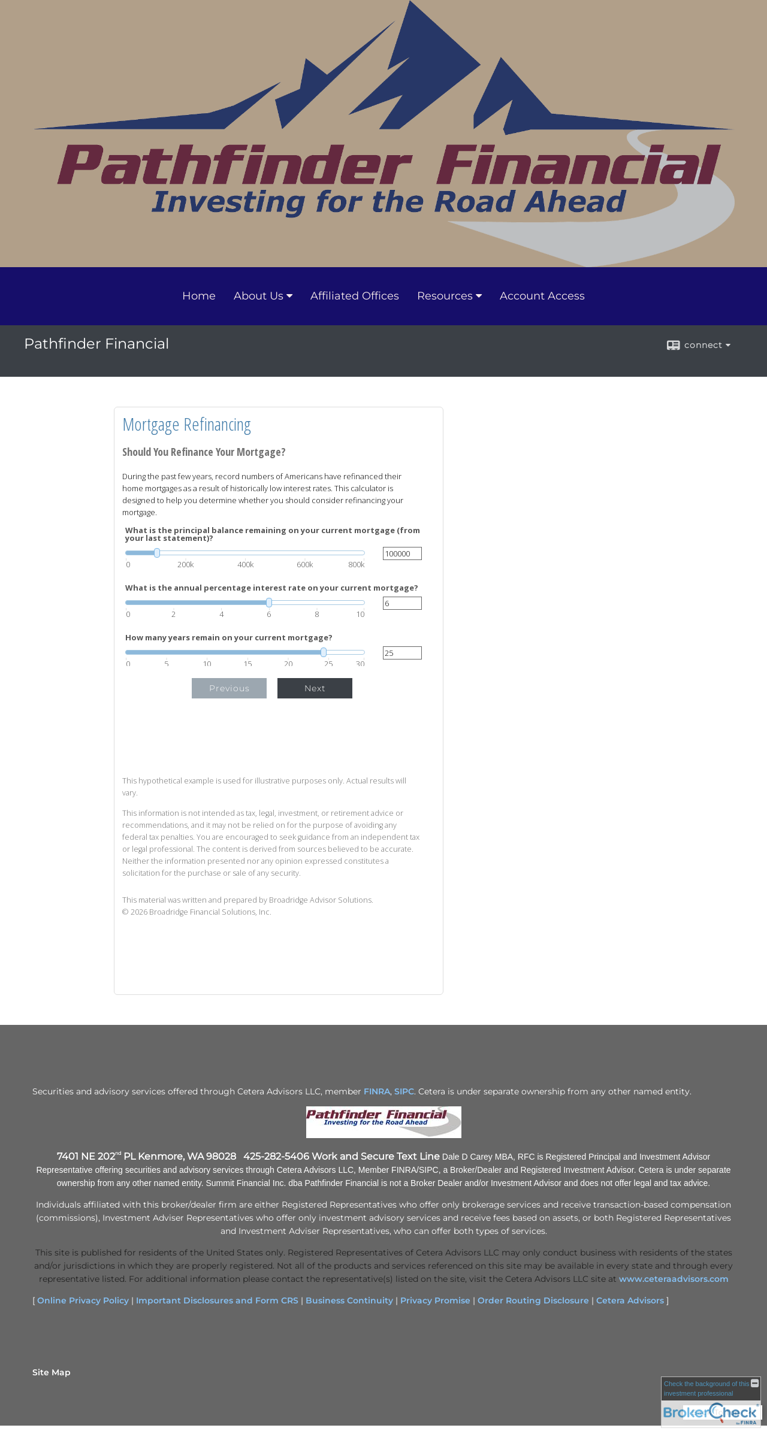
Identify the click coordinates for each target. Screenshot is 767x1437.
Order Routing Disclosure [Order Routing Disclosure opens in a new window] (533, 1300)
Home (199, 295)
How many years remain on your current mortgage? (229, 638)
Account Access (542, 295)
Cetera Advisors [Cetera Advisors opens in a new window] (630, 1300)
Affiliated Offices (354, 295)
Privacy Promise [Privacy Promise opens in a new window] (435, 1300)
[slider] (245, 552)
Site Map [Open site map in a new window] (51, 1372)
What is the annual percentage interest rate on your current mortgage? (271, 588)
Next (315, 688)
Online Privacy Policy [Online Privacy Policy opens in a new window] (83, 1300)
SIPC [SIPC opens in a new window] (404, 1091)
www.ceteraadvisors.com (674, 1278)
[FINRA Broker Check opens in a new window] (711, 1402)
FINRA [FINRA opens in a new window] (377, 1091)
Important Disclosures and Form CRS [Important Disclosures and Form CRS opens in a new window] (217, 1300)
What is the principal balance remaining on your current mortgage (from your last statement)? (272, 534)
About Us (258, 295)
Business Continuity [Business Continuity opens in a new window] (349, 1300)
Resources (445, 295)
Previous (229, 688)
